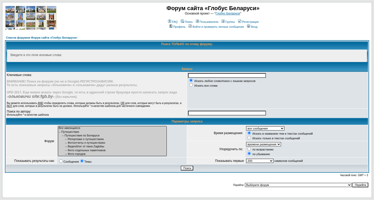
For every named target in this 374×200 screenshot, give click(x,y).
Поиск (186, 21)
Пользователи (207, 21)
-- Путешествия (112, 132)
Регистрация (248, 21)
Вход (252, 26)
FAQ (173, 21)
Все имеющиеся (112, 128)
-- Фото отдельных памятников (112, 150)
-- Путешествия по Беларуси (112, 135)
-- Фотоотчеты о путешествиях (112, 143)
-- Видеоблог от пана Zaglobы (112, 146)
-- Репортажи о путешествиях (112, 139)
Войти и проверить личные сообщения (216, 26)
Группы (228, 21)
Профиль (177, 26)
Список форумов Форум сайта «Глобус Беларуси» (41, 37)
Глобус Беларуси (228, 13)
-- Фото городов (112, 154)
